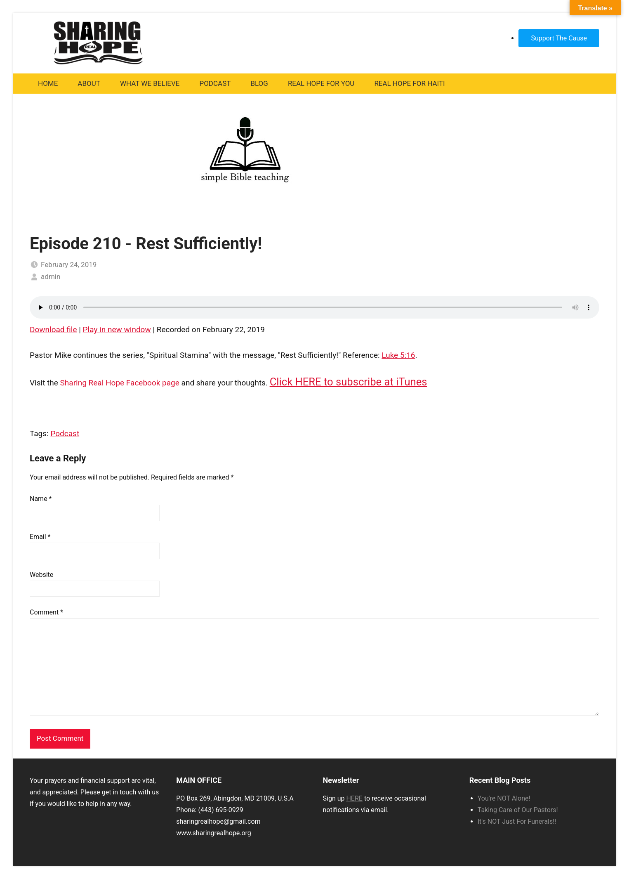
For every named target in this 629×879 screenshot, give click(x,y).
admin (50, 276)
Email (40, 537)
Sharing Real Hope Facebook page (119, 383)
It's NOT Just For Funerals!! (517, 821)
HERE (354, 798)
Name (41, 499)
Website (41, 575)
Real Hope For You (321, 83)
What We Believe (150, 83)
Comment (46, 612)
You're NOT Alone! (504, 798)
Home (48, 83)
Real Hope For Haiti (409, 83)
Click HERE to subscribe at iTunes (348, 382)
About (89, 83)
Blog (259, 83)
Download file (53, 329)
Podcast (215, 83)
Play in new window (117, 329)
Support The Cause (559, 38)
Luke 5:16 (398, 355)
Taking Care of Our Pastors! (518, 810)
